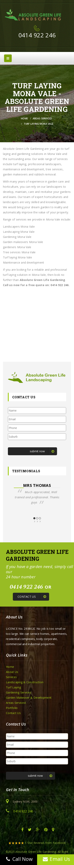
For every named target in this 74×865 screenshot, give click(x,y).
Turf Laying (13, 687)
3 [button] (40, 518)
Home (24, 118)
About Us (12, 672)
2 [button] (37, 518)
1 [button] (34, 518)
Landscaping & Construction (24, 682)
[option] (37, 493)
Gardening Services (18, 692)
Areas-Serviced (42, 118)
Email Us (55, 859)
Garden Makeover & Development (29, 697)
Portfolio (12, 708)
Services (11, 677)
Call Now (18, 859)
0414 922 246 (37, 35)
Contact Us (13, 713)
